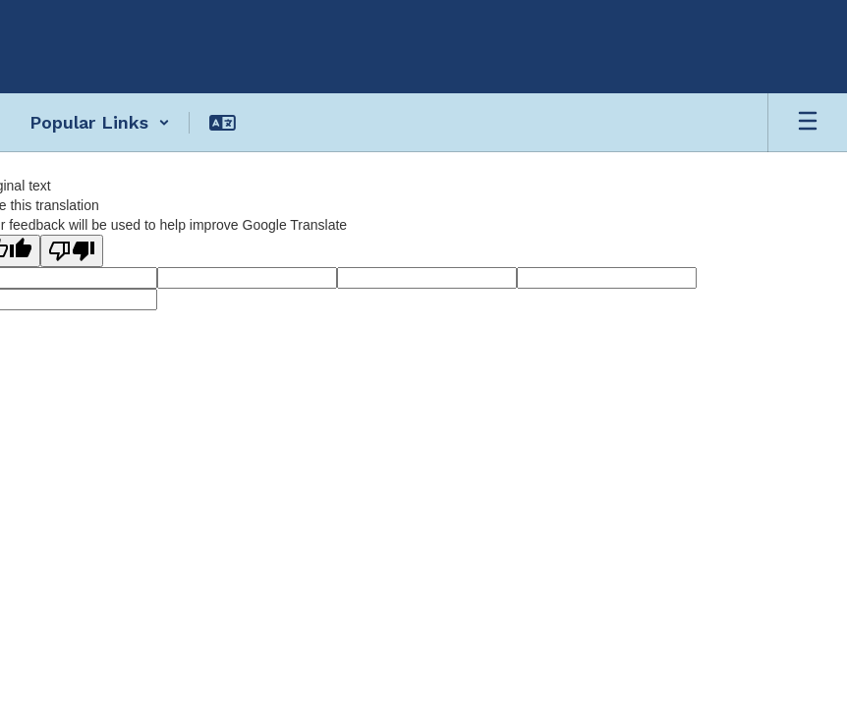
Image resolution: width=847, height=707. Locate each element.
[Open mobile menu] (807, 122)
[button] (100, 122)
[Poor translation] (71, 251)
